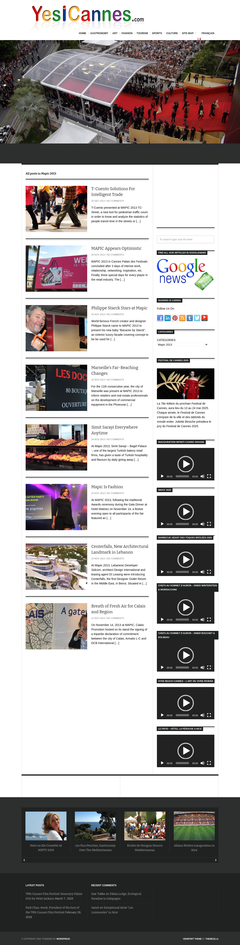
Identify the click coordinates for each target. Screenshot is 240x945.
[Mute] (202, 476)
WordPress (63, 939)
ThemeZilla (212, 939)
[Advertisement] (185, 199)
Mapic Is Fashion (107, 486)
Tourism (142, 33)
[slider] (182, 476)
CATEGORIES (166, 340)
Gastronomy (99, 33)
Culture (172, 33)
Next (215, 860)
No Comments (115, 201)
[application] (185, 464)
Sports (157, 33)
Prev (24, 860)
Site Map (188, 33)
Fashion (126, 33)
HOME (82, 33)
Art (115, 33)
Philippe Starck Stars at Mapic (119, 307)
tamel (95, 907)
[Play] (162, 476)
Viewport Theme (192, 939)
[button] (185, 464)
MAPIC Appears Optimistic (116, 248)
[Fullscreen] (209, 476)
